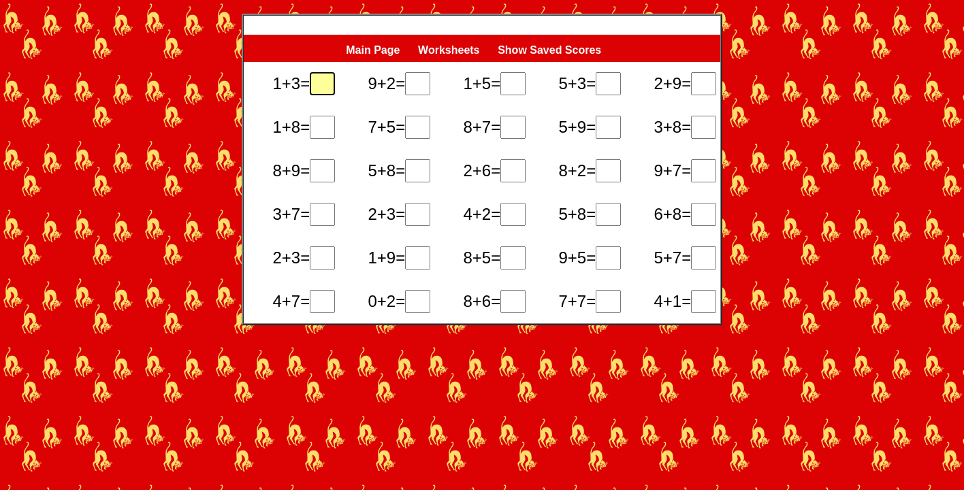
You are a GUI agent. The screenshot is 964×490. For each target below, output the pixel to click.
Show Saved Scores (551, 50)
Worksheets (448, 50)
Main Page (373, 50)
